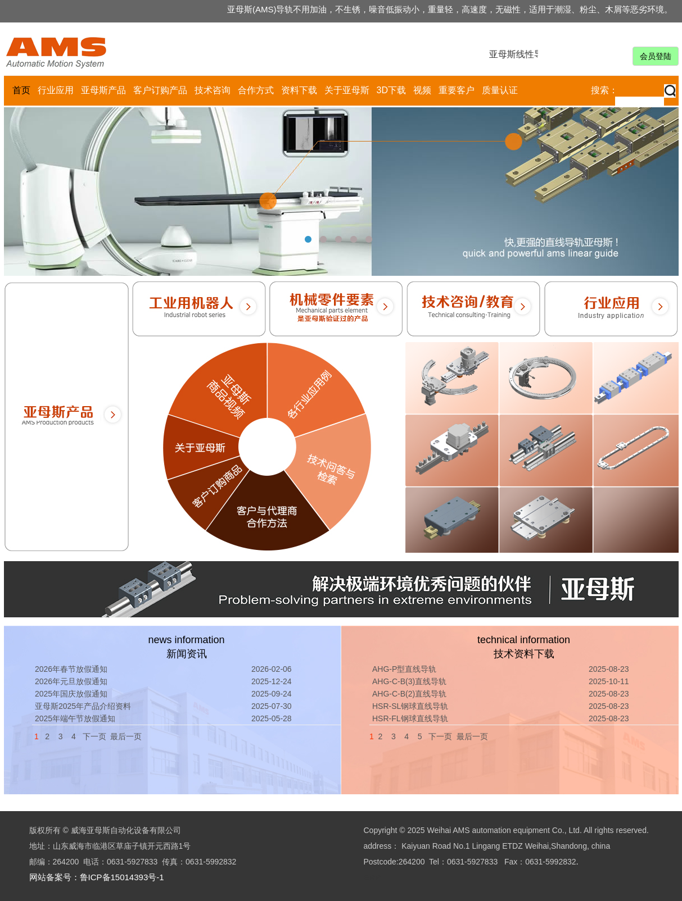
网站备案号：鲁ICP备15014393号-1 (96, 877)
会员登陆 (655, 56)
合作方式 (256, 90)
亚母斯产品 (103, 90)
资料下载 (299, 90)
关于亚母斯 (346, 90)
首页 (21, 90)
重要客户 (457, 90)
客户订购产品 (160, 90)
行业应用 (56, 90)
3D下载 (391, 90)
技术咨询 (213, 90)
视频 (422, 90)
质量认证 (500, 90)
